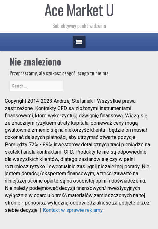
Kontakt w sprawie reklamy (73, 210)
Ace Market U (79, 9)
